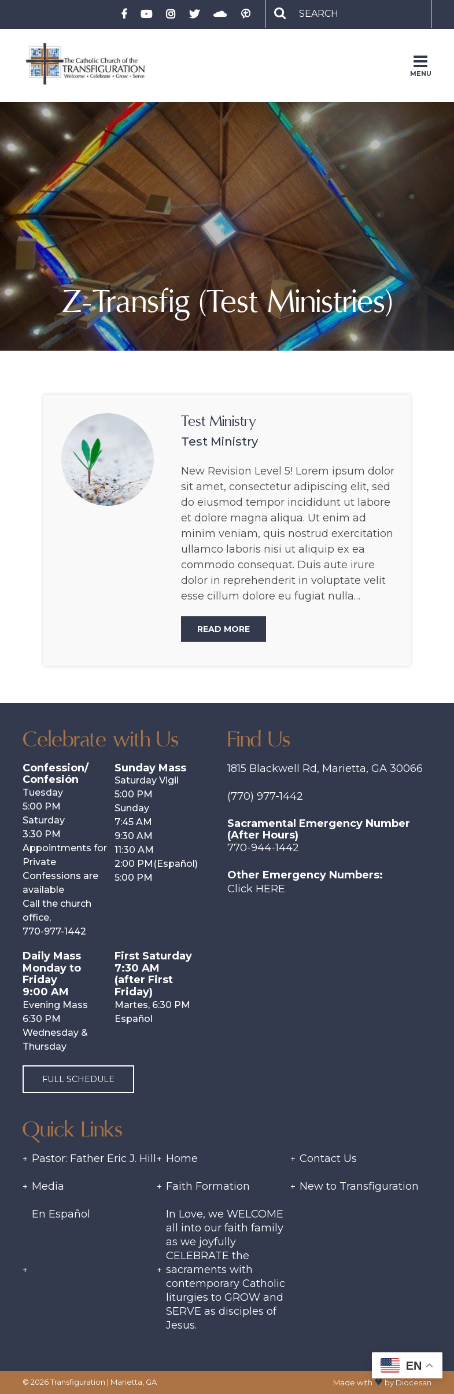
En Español (61, 1214)
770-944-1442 (263, 847)
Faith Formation (208, 1186)
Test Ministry (218, 421)
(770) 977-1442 (265, 796)
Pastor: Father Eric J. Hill (94, 1158)
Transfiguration (77, 1381)
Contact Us (328, 1158)
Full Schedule (78, 1079)
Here (270, 888)
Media (48, 1186)
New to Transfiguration (359, 1186)
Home (182, 1158)
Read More (223, 629)
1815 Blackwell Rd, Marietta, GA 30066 (325, 768)
